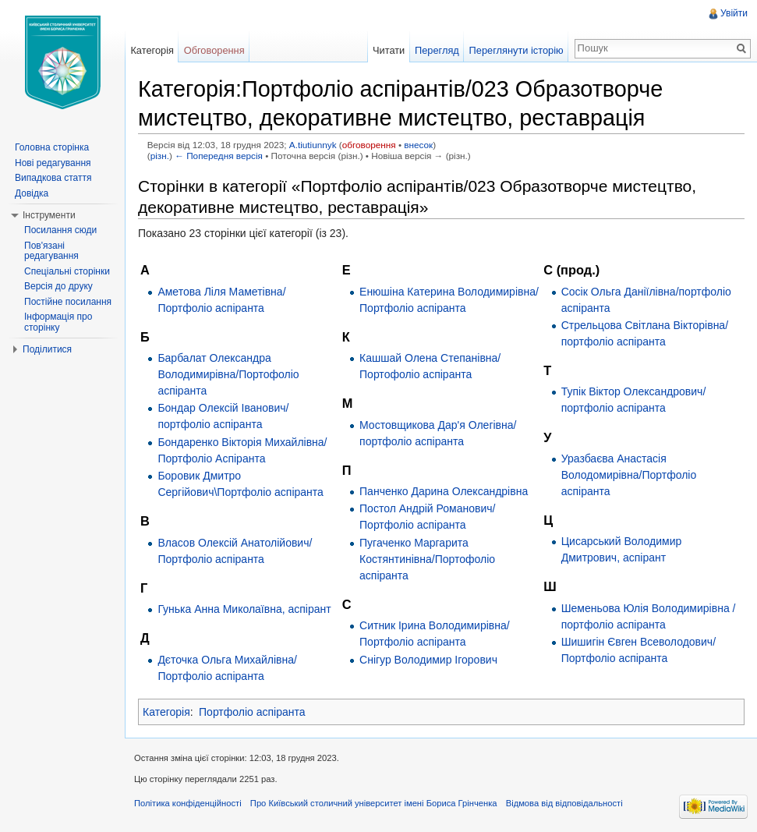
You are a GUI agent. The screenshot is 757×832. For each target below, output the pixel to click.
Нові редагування (53, 163)
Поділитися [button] (47, 349)
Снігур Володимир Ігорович (428, 659)
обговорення (369, 145)
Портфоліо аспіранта (252, 712)
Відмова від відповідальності (564, 803)
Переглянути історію (516, 50)
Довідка (31, 193)
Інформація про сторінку (58, 322)
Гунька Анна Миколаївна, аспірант (244, 609)
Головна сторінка (52, 147)
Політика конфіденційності (188, 803)
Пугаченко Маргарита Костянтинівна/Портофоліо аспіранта (427, 559)
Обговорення (214, 50)
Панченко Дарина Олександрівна (443, 491)
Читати (389, 50)
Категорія (166, 712)
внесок (418, 145)
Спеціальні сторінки (67, 271)
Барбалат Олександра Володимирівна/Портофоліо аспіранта (228, 374)
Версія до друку (58, 286)
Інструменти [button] (49, 215)
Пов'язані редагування (51, 251)
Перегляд (437, 50)
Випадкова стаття (53, 177)
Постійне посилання (67, 301)
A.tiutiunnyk (313, 145)
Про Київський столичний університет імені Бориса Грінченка (373, 803)
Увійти (734, 13)
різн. (159, 155)
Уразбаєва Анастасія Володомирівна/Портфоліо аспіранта (629, 474)
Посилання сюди (60, 230)
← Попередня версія (219, 155)
